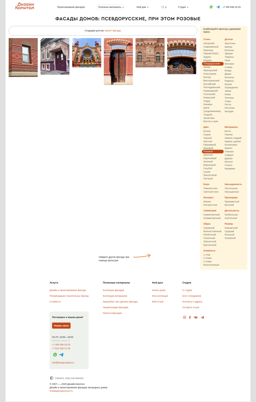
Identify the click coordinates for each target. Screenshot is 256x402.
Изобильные (231, 215)
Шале (206, 108)
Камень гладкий (233, 138)
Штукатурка (231, 145)
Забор (228, 91)
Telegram (202, 317)
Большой (229, 234)
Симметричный (211, 215)
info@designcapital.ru (63, 362)
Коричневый (209, 158)
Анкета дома (158, 290)
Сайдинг (229, 155)
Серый (207, 134)
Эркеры (229, 53)
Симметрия (209, 210)
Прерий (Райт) (211, 53)
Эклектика (208, 118)
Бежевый (208, 148)
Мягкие (207, 201)
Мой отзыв (157, 301)
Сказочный (209, 238)
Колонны (229, 77)
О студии (187, 290)
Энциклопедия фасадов (115, 307)
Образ (206, 223)
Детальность (232, 210)
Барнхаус (208, 50)
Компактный (231, 228)
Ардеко (207, 57)
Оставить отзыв (190, 307)
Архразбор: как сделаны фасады (120, 301)
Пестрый (208, 178)
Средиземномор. (212, 111)
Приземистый (232, 201)
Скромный (208, 228)
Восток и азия (210, 121)
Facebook (189, 317)
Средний (229, 231)
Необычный (209, 234)
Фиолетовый (210, 175)
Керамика (230, 168)
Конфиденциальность (61, 391)
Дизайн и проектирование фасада (68, 290)
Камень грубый (233, 141)
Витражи (229, 63)
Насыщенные (232, 191)
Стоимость (55, 301)
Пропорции (231, 197)
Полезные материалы (109, 7)
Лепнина (229, 97)
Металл (229, 162)
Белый (206, 131)
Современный (210, 46)
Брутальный (209, 245)
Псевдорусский (212, 63)
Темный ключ (210, 188)
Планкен (229, 151)
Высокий (229, 205)
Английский (209, 84)
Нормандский (210, 91)
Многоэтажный (211, 265)
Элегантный (209, 241)
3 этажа (207, 261)
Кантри (207, 77)
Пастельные (231, 188)
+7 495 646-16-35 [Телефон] (232, 7)
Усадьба (207, 114)
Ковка (228, 94)
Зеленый (208, 161)
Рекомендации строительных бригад (69, 296)
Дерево (228, 158)
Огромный (230, 238)
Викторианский (211, 80)
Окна (227, 60)
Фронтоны (230, 43)
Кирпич (228, 148)
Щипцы (228, 46)
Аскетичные (231, 218)
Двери (228, 74)
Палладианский (211, 87)
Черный (207, 138)
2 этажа (207, 258)
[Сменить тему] (66, 378)
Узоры (228, 101)
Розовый (208, 151)
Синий (206, 172)
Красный (208, 155)
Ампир (206, 67)
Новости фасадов (112, 313)
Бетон (228, 131)
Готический (209, 94)
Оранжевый (209, 145)
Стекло (228, 165)
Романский (209, 97)
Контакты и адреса (192, 301)
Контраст (208, 197)
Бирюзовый (209, 165)
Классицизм (209, 74)
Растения (230, 108)
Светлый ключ (211, 191)
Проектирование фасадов (71, 7)
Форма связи (61, 325)
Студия (182, 7)
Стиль (206, 39)
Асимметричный (212, 218)
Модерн (207, 60)
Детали (229, 39)
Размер (229, 223)
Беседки (229, 111)
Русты (228, 104)
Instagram (184, 317)
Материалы (231, 127)
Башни (228, 84)
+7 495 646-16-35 (61, 344)
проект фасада (113, 30)
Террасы (229, 57)
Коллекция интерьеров (115, 296)
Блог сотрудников (191, 296)
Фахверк (207, 104)
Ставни (228, 67)
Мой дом (141, 7)
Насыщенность (233, 184)
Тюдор (206, 101)
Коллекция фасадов (113, 290)
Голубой (207, 168)
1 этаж (206, 254)
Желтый (207, 141)
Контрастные (210, 205)
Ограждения (231, 87)
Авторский (208, 43)
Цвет (206, 127)
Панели (229, 134)
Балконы (229, 50)
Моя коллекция (160, 296)
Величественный (212, 231)
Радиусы (229, 80)
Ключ (206, 184)
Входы (228, 70)
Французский (210, 70)
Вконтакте (196, 317)
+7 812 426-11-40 (61, 348)
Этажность (209, 250)
